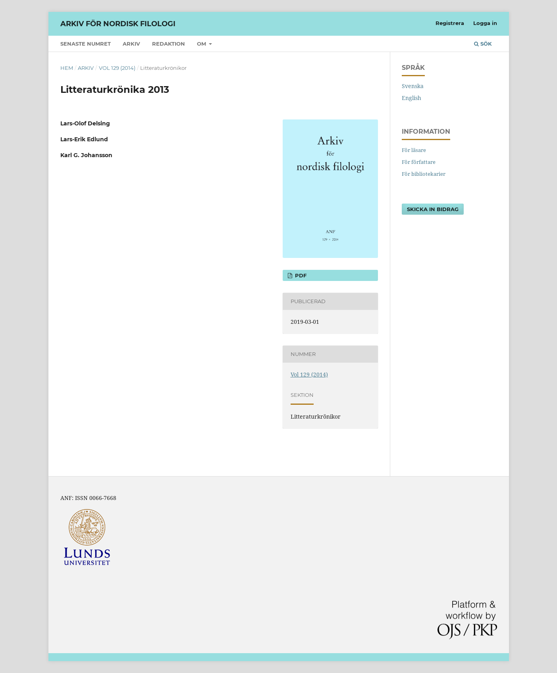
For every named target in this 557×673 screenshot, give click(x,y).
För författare (419, 161)
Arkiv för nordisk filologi (117, 23)
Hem (66, 68)
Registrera (450, 23)
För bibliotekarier (423, 173)
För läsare (414, 150)
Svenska (413, 86)
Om (202, 43)
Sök (483, 43)
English (411, 98)
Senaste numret (85, 43)
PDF (299, 275)
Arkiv (131, 43)
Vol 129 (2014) (117, 68)
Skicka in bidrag (433, 209)
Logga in (485, 23)
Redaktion (168, 43)
